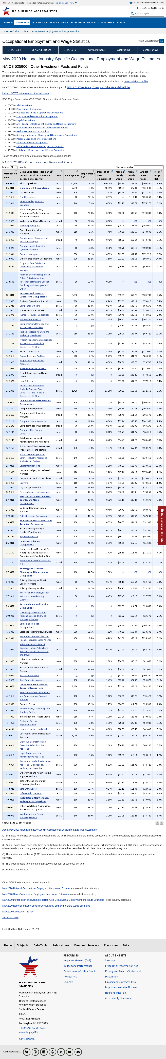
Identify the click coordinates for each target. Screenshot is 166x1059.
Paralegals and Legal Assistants (35, 491)
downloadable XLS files (136, 81)
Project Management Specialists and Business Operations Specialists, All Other (36, 343)
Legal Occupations (25, 120)
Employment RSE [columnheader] (88, 175)
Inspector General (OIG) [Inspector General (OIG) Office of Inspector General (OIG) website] (77, 960)
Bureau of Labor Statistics (16, 31)
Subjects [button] (21, 22)
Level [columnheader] (58, 175)
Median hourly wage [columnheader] (120, 175)
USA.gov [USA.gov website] (68, 982)
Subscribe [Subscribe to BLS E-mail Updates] (159, 8)
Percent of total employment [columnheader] (104, 175)
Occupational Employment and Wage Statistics (55, 31)
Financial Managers (29, 254)
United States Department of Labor (147, 2)
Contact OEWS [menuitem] (150, 49)
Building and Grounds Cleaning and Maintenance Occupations (46, 135)
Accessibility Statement (119, 998)
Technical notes (10, 917)
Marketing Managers (30, 225)
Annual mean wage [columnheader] (144, 175)
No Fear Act (70, 976)
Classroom (111, 945)
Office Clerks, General (31, 793)
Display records (14, 167)
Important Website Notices (121, 987)
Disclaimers (112, 976)
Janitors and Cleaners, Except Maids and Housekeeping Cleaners (34, 596)
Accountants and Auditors (32, 355)
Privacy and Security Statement (123, 971)
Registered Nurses (29, 536)
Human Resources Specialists (34, 314)
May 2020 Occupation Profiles (18, 911)
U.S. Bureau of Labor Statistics (34, 11)
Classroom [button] (105, 22)
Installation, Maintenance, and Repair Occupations (41, 150)
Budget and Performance (77, 965)
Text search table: (140, 167)
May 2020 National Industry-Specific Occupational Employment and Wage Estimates (46, 905)
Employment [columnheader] (72, 175)
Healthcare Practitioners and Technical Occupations (42, 127)
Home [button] (7, 22)
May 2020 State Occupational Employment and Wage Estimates (35, 894)
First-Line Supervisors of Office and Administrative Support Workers (35, 696)
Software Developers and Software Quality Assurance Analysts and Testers (33, 458)
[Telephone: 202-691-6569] (38, 1028)
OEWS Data (70, 49)
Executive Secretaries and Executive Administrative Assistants (33, 745)
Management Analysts (30, 319)
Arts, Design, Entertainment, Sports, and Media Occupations (46, 123)
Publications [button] (58, 22)
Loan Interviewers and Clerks (34, 729)
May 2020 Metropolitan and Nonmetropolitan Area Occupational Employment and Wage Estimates (53, 899)
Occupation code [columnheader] (10, 175)
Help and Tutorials (115, 992)
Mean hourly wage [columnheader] (131, 175)
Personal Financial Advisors (33, 368)
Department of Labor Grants (80, 971)
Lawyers (24, 482)
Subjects (22, 945)
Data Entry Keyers (29, 788)
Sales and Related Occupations (32, 142)
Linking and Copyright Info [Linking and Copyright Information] (120, 982)
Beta (126, 945)
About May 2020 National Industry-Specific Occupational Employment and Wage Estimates (49, 829)
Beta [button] (120, 22)
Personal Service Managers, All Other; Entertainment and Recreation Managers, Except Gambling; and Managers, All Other (35, 281)
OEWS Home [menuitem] (14, 49)
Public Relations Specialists (33, 515)
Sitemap (110, 960)
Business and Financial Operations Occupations (39, 112)
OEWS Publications (41, 49)
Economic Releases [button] (82, 22)
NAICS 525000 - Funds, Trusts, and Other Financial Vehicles (98, 87)
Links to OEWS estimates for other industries (25, 93)
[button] (157, 823)
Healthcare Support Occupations (32, 131)
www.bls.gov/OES (28, 1032)
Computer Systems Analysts (34, 421)
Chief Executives (28, 196)
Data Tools (40, 945)
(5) (123, 196)
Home (8, 945)
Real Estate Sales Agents (32, 680)
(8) (123, 221)
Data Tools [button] (38, 22)
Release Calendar (145, 8)
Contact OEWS (27, 1038)
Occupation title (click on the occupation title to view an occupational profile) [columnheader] (36, 175)
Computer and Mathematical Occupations (37, 116)
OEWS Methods (96, 49)
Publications (61, 945)
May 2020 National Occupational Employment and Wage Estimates (37, 888)
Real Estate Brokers (29, 675)
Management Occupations (29, 108)
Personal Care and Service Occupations (36, 138)
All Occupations (24, 105)
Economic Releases (86, 945)
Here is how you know (64, 2)
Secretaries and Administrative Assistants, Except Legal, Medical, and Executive (35, 765)
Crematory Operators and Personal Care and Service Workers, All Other (33, 616)
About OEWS (124, 49)
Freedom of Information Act (121, 965)
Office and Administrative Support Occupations (40, 146)
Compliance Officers (30, 305)
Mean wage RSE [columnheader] (157, 175)
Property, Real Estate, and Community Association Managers (33, 267)
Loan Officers (26, 381)
